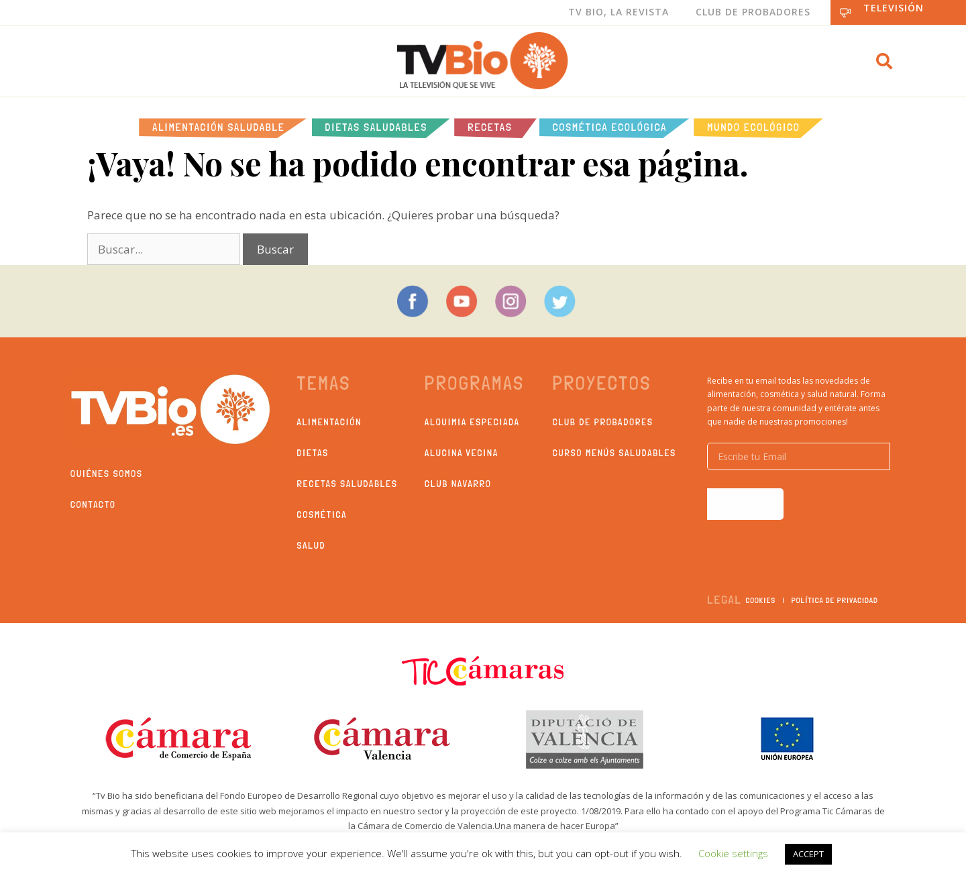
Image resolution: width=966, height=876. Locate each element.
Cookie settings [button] (733, 853)
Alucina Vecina (461, 452)
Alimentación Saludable (218, 127)
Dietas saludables (376, 127)
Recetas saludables (347, 483)
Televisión (893, 7)
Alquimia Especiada (472, 422)
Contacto (93, 504)
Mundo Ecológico (753, 127)
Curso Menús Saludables (614, 452)
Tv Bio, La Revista (618, 11)
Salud (311, 545)
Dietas (313, 452)
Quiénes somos (106, 473)
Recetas (490, 127)
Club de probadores (603, 422)
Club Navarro (458, 483)
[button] (884, 61)
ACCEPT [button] (808, 854)
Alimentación (329, 422)
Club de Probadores (753, 11)
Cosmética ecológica (610, 127)
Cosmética (322, 514)
